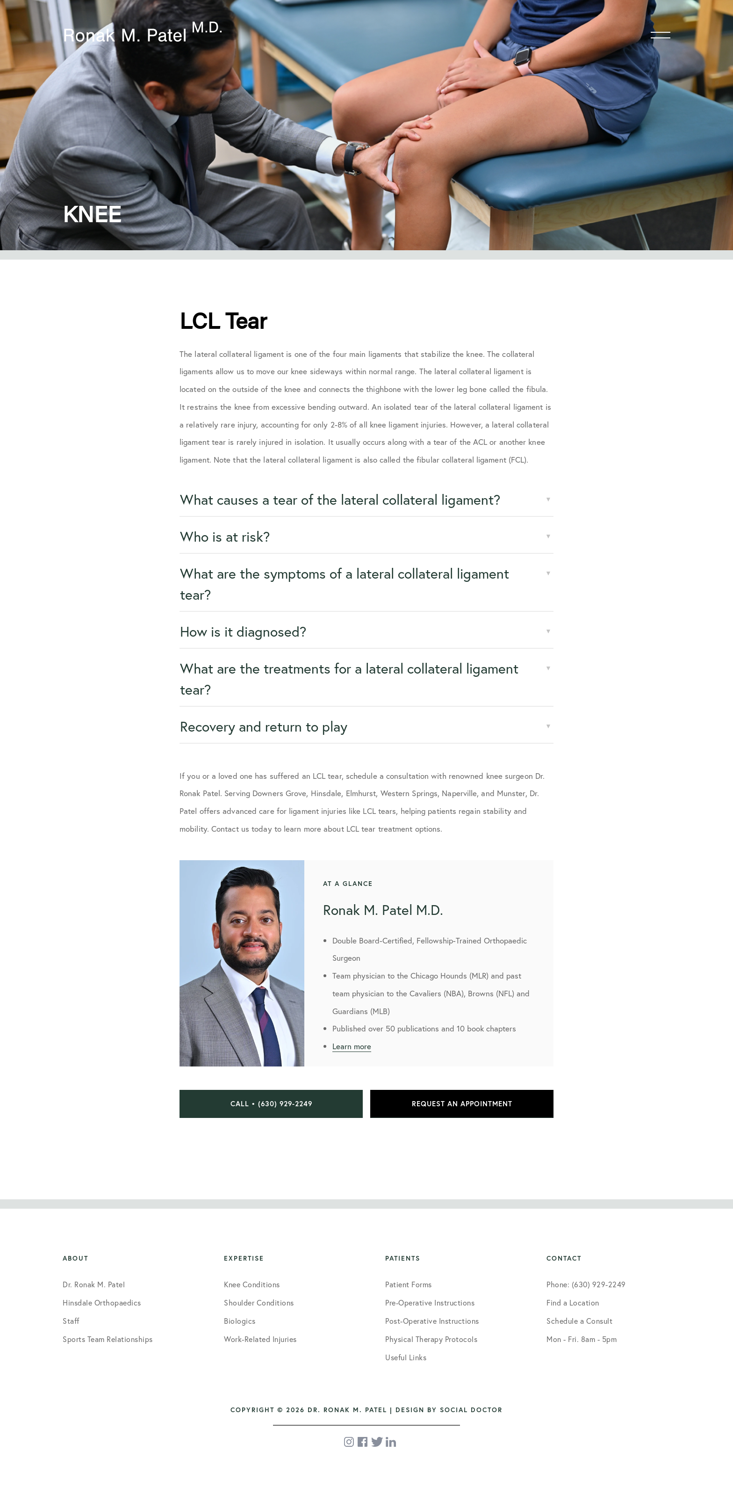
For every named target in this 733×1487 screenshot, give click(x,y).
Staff (71, 1321)
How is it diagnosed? (243, 631)
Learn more (351, 1046)
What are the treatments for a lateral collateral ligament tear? (349, 678)
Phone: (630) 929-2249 (586, 1284)
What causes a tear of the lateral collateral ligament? (340, 499)
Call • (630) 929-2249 (271, 1103)
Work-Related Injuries (260, 1339)
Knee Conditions (252, 1284)
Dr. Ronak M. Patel (94, 1284)
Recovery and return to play (263, 726)
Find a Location (572, 1302)
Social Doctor (471, 1410)
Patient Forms (408, 1284)
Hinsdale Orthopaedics (102, 1302)
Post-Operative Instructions (432, 1321)
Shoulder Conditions (259, 1302)
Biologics (240, 1321)
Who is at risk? (225, 536)
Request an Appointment (462, 1103)
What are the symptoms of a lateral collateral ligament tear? (344, 583)
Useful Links (405, 1357)
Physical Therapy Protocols (431, 1339)
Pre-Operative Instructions (429, 1302)
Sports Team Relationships (108, 1339)
